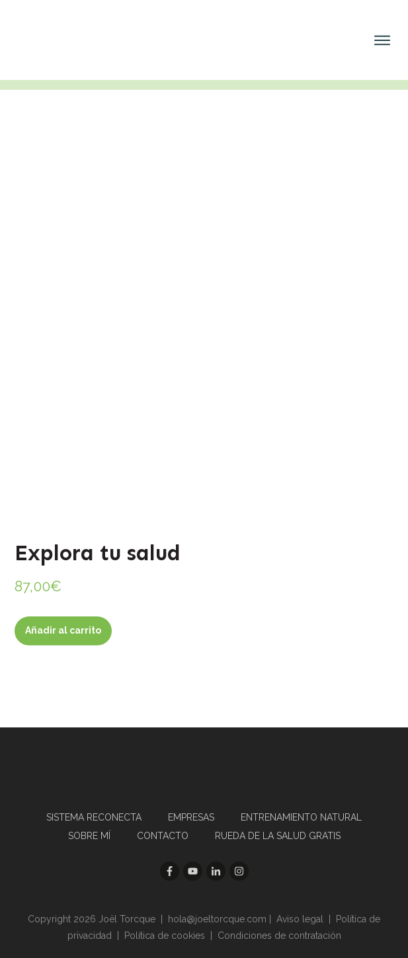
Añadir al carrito (63, 630)
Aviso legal (299, 919)
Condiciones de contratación (279, 935)
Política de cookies (164, 935)
